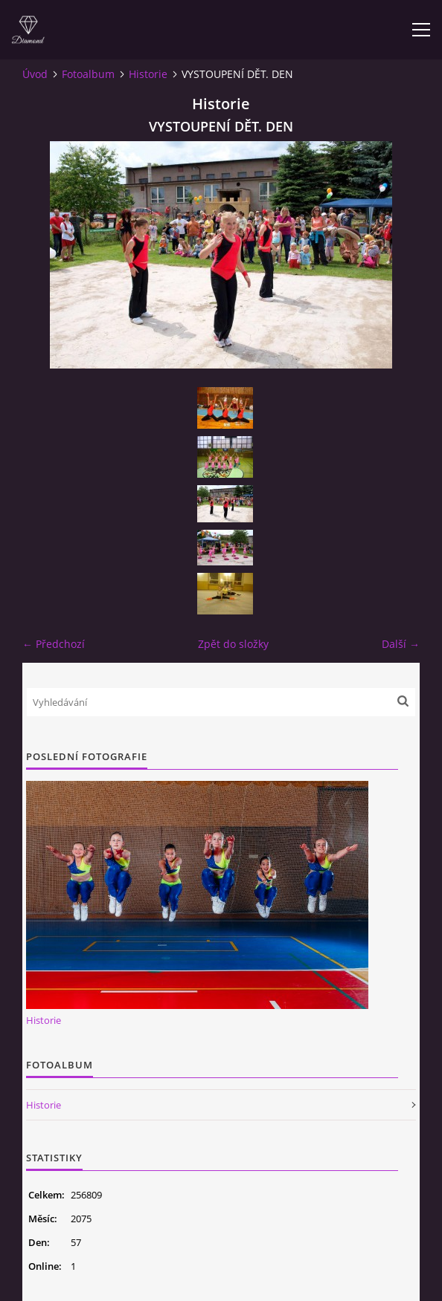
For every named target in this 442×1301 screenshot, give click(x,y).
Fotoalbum (88, 74)
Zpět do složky (233, 644)
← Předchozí (53, 644)
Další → (401, 644)
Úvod (35, 74)
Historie (148, 74)
